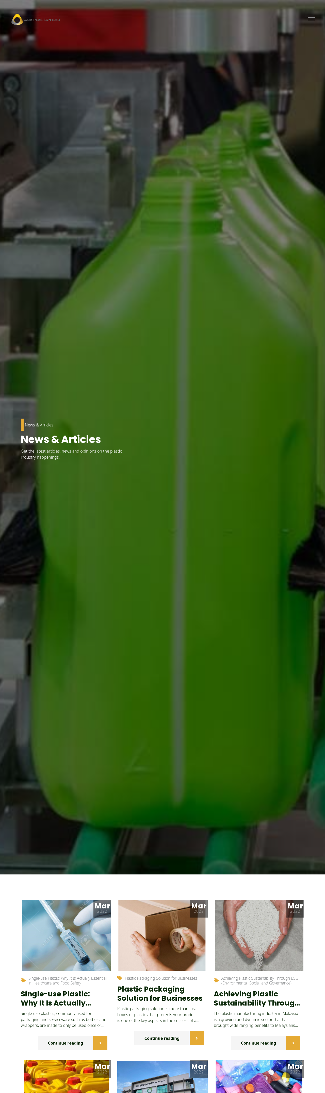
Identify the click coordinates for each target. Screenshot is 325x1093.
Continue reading (77, 1043)
